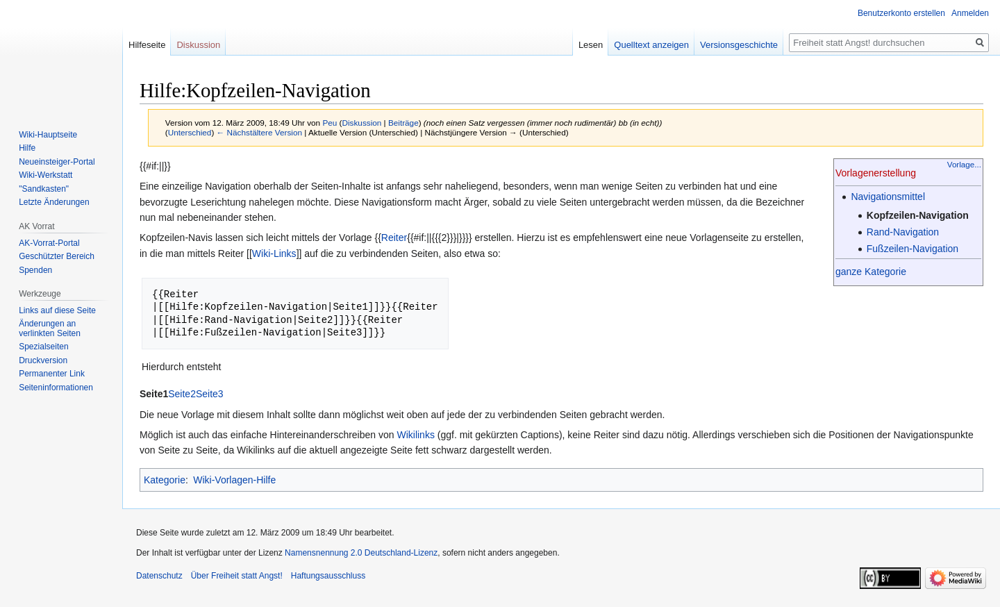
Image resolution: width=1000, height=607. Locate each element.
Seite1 (154, 393)
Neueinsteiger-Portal (56, 162)
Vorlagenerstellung (875, 172)
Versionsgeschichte (739, 45)
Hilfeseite (146, 45)
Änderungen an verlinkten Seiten (50, 328)
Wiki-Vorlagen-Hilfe (234, 479)
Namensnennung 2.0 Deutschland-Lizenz (361, 553)
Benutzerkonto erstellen (901, 13)
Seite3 (210, 393)
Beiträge (403, 122)
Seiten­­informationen (56, 387)
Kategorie (164, 479)
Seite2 (182, 393)
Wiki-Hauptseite (48, 135)
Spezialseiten (43, 346)
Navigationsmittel (888, 196)
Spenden (35, 270)
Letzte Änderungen (54, 202)
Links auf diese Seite (57, 310)
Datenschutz (159, 576)
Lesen (590, 45)
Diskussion (362, 122)
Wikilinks (415, 434)
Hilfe (27, 148)
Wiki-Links (274, 253)
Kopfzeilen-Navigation (918, 215)
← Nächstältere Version (259, 132)
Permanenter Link (52, 374)
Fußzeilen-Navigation (912, 248)
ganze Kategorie (870, 271)
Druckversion (43, 360)
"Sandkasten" (44, 189)
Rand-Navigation (903, 232)
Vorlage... (964, 164)
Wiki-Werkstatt (45, 175)
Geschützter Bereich (56, 256)
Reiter (394, 237)
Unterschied (190, 132)
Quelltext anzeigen (651, 45)
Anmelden (970, 13)
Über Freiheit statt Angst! (237, 576)
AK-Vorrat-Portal (49, 243)
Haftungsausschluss (328, 576)
